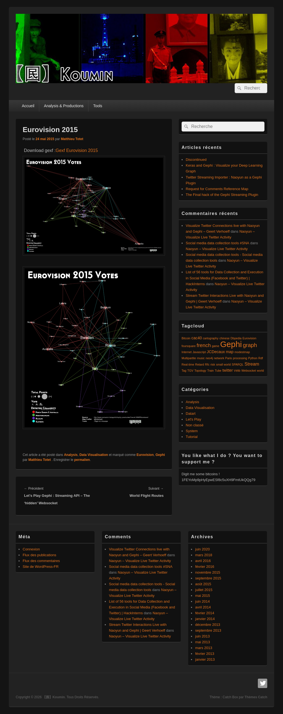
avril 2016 (203, 561)
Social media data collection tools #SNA (217, 243)
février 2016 (204, 567)
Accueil (28, 106)
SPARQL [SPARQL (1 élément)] (237, 364)
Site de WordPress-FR (41, 567)
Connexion (31, 549)
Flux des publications (39, 555)
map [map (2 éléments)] (230, 352)
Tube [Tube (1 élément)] (218, 370)
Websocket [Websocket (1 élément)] (248, 370)
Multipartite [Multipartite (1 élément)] (189, 358)
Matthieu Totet (72, 139)
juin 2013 (202, 636)
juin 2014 (202, 601)
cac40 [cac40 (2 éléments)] (197, 338)
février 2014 (204, 613)
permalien (82, 460)
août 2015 (203, 584)
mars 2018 (203, 555)
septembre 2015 (208, 578)
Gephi (160, 455)
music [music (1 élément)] (201, 358)
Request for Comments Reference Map (217, 189)
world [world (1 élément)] (260, 370)
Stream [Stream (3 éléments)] (252, 363)
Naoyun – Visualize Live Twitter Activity (217, 249)
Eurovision (145, 455)
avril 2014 (203, 607)
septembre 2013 (208, 630)
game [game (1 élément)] (215, 346)
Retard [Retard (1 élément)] (199, 364)
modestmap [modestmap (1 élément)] (242, 352)
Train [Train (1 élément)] (210, 370)
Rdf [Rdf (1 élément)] (260, 358)
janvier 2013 (205, 659)
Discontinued (196, 160)
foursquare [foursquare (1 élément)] (189, 346)
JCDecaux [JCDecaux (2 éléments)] (216, 352)
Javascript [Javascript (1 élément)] (199, 352)
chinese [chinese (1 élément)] (224, 338)
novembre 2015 (207, 572)
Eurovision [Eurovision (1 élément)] (249, 338)
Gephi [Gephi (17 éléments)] (231, 344)
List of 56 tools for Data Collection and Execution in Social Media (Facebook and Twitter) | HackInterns (224, 278)
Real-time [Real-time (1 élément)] (188, 364)
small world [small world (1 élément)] (223, 364)
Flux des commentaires (41, 561)
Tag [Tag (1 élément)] (184, 370)
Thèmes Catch (256, 697)
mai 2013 (202, 642)
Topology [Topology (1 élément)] (200, 370)
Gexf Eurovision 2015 (77, 150)
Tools (97, 106)
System (192, 431)
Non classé (194, 425)
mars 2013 (203, 648)
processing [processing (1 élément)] (240, 358)
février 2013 (204, 654)
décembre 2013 (207, 625)
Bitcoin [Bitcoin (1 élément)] (186, 338)
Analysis (70, 455)
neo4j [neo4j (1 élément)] (209, 358)
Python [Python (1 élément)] (252, 358)
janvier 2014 (205, 619)
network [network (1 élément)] (219, 358)
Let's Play (193, 419)
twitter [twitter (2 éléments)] (227, 370)
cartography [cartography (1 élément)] (210, 338)
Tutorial (192, 437)
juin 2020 (202, 549)
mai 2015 (202, 596)
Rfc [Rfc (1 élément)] (207, 364)
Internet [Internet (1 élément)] (187, 352)
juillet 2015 (203, 590)
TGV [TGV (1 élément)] (190, 370)
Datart (190, 413)
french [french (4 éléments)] (204, 345)
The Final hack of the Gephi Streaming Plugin (222, 195)
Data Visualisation (93, 455)
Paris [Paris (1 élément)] (228, 358)
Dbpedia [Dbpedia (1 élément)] (236, 338)
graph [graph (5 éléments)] (250, 345)
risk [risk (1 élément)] (212, 364)
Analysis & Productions (63, 106)
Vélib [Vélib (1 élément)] (237, 370)
